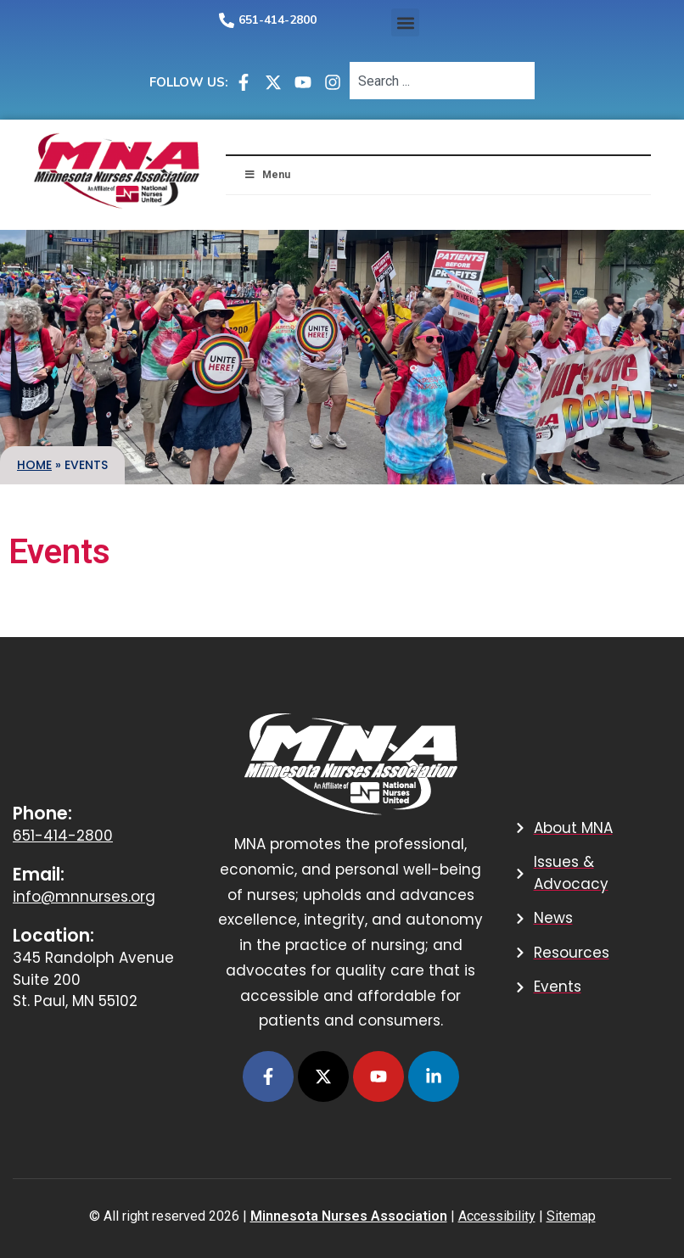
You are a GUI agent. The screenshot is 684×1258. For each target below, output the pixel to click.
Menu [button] (266, 175)
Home (34, 464)
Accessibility (496, 1216)
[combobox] (442, 80)
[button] (405, 22)
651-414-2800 (277, 20)
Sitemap (571, 1216)
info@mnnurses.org (84, 896)
